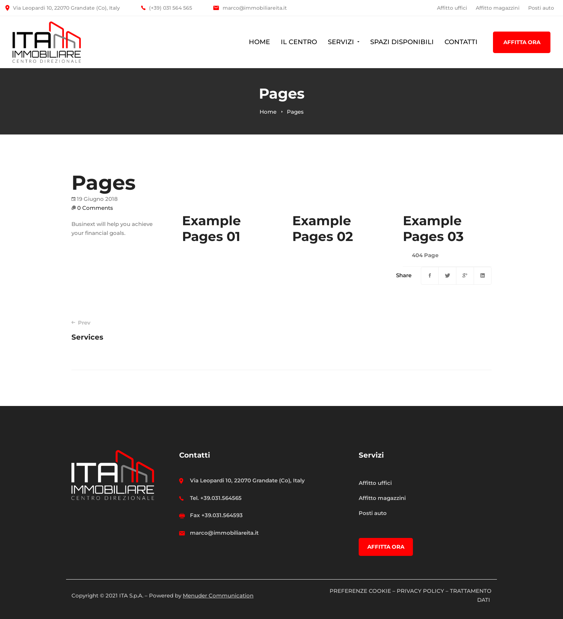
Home (268, 111)
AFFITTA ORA (521, 42)
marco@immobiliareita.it (224, 532)
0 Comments (95, 207)
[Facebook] (430, 276)
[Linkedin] (483, 276)
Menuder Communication (218, 595)
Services (168, 330)
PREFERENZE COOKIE (360, 590)
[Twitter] (447, 276)
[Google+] (465, 276)
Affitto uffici (452, 8)
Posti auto (541, 8)
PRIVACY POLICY (420, 590)
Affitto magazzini (498, 8)
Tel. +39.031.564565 (216, 498)
